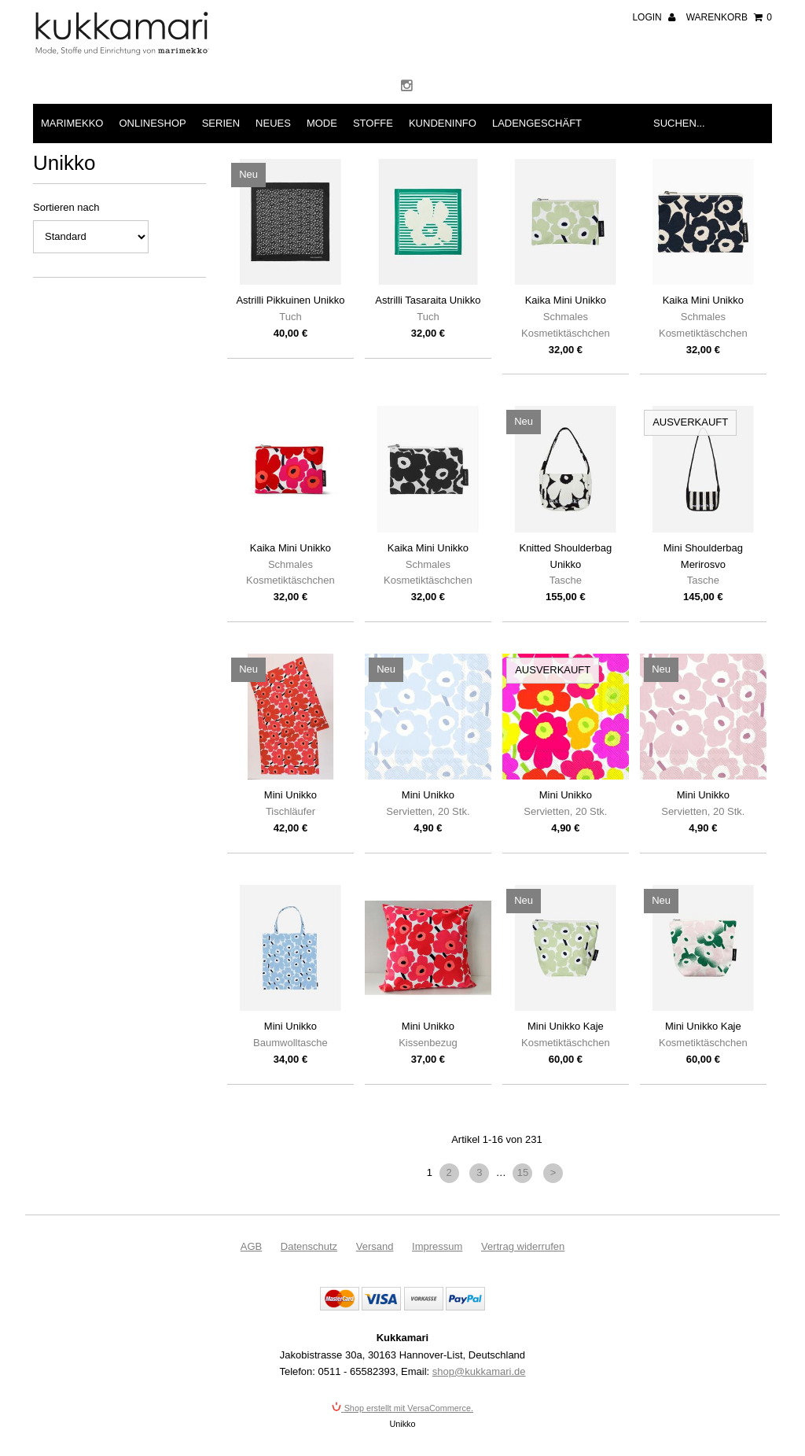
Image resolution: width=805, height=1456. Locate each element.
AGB (251, 1246)
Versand (375, 1246)
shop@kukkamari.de (479, 1371)
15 (522, 1172)
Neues (273, 123)
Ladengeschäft (537, 123)
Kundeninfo (442, 123)
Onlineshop (152, 123)
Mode (322, 123)
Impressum (437, 1246)
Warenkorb (729, 17)
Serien (221, 123)
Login (653, 17)
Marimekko (72, 123)
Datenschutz (309, 1246)
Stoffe (373, 123)
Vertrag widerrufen (522, 1246)
